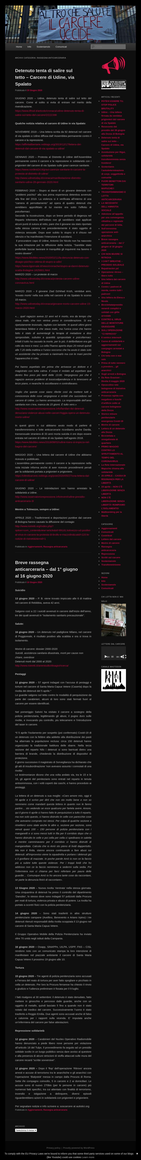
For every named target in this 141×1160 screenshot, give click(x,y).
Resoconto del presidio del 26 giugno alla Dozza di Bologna (113, 130)
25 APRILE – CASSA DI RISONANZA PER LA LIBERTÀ (113, 479)
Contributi (106, 535)
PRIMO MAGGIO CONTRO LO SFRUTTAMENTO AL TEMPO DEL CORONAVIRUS (112, 454)
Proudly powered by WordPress (79, 1148)
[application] (113, 653)
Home (19, 46)
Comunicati (61, 46)
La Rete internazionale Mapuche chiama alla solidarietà (113, 468)
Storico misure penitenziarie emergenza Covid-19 (112, 417)
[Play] (105, 656)
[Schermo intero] (124, 656)
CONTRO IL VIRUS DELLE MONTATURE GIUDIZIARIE (112, 323)
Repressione (108, 554)
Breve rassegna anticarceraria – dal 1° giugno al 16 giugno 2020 (46, 569)
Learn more (88, 1157)
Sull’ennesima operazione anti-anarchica (110, 232)
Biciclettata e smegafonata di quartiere (109, 439)
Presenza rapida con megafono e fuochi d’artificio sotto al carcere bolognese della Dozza (112, 403)
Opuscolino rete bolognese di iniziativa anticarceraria (113, 388)
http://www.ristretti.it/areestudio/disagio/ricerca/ (41, 665)
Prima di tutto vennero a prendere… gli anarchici (113, 366)
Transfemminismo (110, 564)
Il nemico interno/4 (111, 337)
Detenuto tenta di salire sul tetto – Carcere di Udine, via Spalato (44, 77)
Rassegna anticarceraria (55, 546)
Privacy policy (53, 1148)
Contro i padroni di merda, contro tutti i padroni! (111, 290)
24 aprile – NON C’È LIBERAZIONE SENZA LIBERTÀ (113, 490)
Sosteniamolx (43, 46)
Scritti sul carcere (110, 557)
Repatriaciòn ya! (110, 268)
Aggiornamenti (35, 546)
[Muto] (122, 656)
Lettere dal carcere (111, 539)
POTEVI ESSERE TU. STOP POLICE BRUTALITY (112, 105)
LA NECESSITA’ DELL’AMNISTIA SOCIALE (109, 207)
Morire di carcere (110, 424)
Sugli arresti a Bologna (113, 374)
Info (29, 46)
